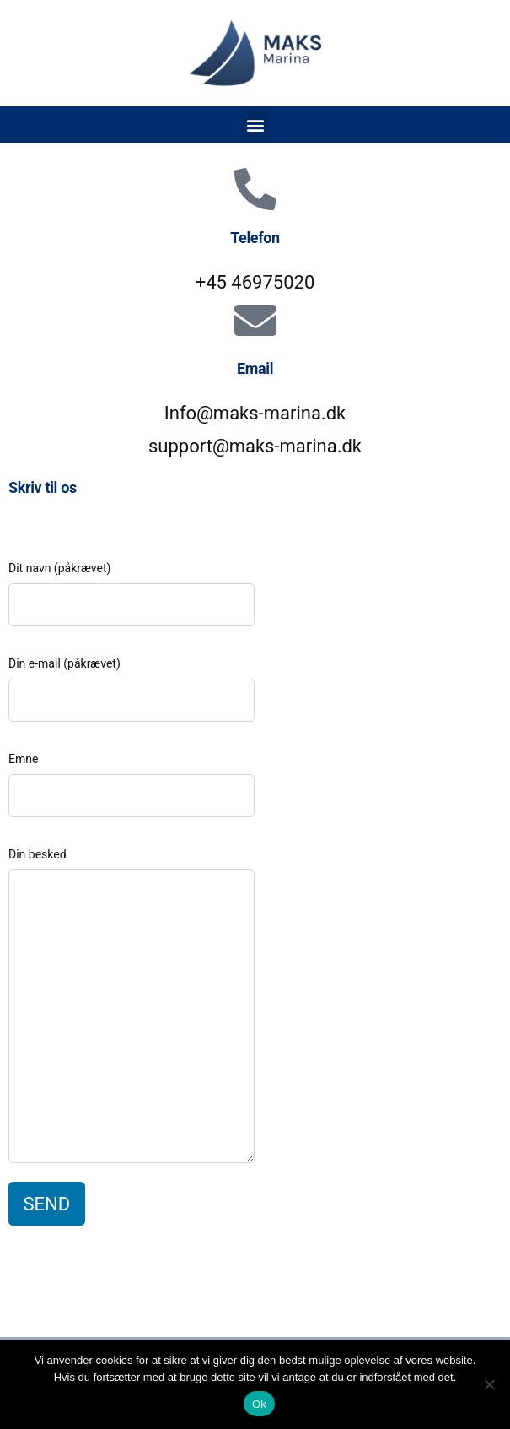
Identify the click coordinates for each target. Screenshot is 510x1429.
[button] (255, 124)
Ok (259, 1404)
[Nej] (488, 1384)
